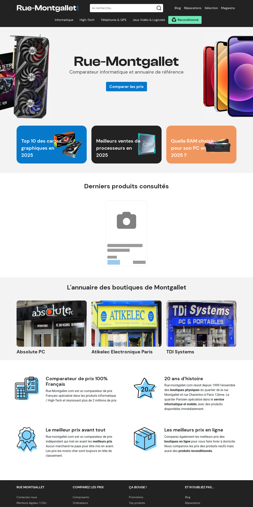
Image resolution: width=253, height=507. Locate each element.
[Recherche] (126, 8)
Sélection (211, 8)
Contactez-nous (27, 497)
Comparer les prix (126, 86)
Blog (178, 8)
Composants (81, 497)
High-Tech (87, 20)
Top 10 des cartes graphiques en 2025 (41, 148)
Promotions (136, 497)
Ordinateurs (80, 503)
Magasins (228, 8)
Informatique (64, 20)
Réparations (192, 8)
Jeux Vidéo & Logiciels (149, 20)
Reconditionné (188, 20)
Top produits (137, 503)
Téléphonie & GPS (113, 20)
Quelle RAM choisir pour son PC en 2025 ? (192, 148)
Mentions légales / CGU (31, 503)
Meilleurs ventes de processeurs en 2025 (118, 148)
